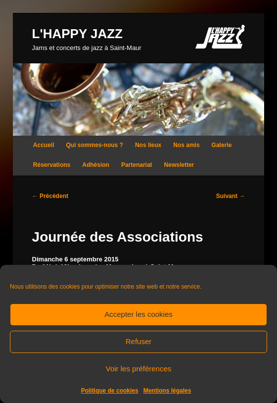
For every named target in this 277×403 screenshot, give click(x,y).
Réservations (51, 164)
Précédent (50, 196)
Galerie (222, 145)
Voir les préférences (139, 368)
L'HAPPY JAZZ (77, 33)
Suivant (230, 196)
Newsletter (179, 164)
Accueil (43, 145)
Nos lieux (148, 145)
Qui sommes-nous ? (94, 145)
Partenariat (136, 164)
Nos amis (186, 145)
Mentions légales (167, 390)
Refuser (139, 341)
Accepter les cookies (138, 314)
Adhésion (95, 164)
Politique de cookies (109, 390)
